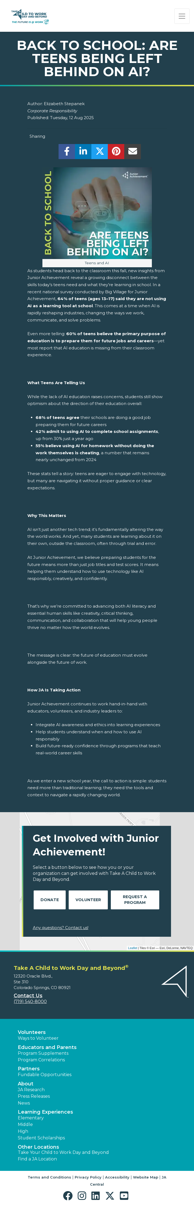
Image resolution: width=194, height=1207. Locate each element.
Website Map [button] (145, 1177)
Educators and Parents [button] (47, 1047)
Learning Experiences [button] (45, 1112)
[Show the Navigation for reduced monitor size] (182, 16)
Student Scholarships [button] (41, 1137)
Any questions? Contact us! (60, 927)
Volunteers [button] (32, 1032)
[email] (132, 153)
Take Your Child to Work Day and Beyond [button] (63, 1152)
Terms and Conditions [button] (49, 1177)
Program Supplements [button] (43, 1053)
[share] (67, 153)
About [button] (25, 1083)
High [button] (23, 1131)
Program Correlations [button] (41, 1059)
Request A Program (135, 899)
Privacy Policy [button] (88, 1177)
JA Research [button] (31, 1089)
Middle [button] (25, 1124)
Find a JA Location (37, 1159)
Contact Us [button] (28, 995)
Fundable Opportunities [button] (44, 1074)
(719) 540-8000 (30, 1001)
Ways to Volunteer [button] (38, 1038)
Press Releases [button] (34, 1096)
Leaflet (132, 948)
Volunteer (88, 899)
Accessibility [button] (117, 1177)
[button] (69, 1196)
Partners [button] (29, 1068)
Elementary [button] (31, 1117)
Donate (49, 899)
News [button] (24, 1103)
